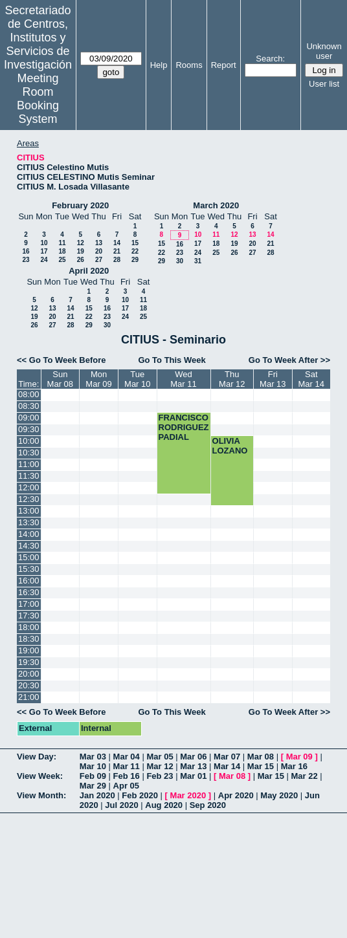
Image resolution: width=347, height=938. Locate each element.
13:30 (28, 522)
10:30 (28, 452)
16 (25, 251)
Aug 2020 (164, 805)
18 (61, 251)
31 (197, 261)
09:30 (28, 429)
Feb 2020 (140, 795)
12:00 (28, 487)
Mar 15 (260, 766)
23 (25, 259)
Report (223, 65)
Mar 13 (193, 766)
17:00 (28, 604)
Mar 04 (126, 756)
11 (61, 242)
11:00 (28, 464)
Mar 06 (193, 756)
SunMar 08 (60, 379)
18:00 (28, 627)
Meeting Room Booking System (38, 98)
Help (159, 65)
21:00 (28, 697)
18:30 (28, 639)
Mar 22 (304, 776)
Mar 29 (93, 786)
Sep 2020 (208, 805)
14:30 (28, 546)
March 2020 (216, 205)
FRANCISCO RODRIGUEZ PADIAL (184, 427)
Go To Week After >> (289, 360)
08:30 (28, 406)
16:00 (28, 580)
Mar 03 (93, 756)
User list (324, 84)
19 (80, 251)
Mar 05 (159, 756)
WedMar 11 (183, 379)
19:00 (28, 650)
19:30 (28, 662)
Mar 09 (299, 756)
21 (116, 251)
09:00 (28, 417)
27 (98, 259)
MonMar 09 (98, 379)
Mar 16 (294, 766)
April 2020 (89, 271)
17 (43, 251)
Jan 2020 (97, 795)
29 (135, 259)
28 (116, 259)
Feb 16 (126, 776)
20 (98, 251)
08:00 (28, 394)
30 (179, 261)
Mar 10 (93, 766)
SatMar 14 (311, 379)
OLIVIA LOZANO (230, 445)
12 (80, 242)
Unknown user (323, 51)
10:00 (28, 441)
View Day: (36, 756)
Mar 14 (227, 766)
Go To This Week (171, 360)
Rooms (188, 65)
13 (98, 242)
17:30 (28, 615)
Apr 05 (126, 786)
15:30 (28, 569)
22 (135, 251)
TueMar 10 (137, 379)
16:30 (28, 592)
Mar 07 (227, 756)
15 (135, 242)
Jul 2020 (121, 805)
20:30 (28, 685)
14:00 (28, 534)
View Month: (41, 795)
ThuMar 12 (232, 379)
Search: (270, 58)
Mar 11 (126, 766)
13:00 (28, 511)
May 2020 (279, 795)
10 (43, 242)
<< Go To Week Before (61, 360)
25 (61, 259)
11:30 (28, 476)
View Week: (40, 776)
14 (116, 242)
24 (43, 259)
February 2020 (80, 205)
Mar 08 (260, 756)
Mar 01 (193, 776)
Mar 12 (159, 766)
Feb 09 (93, 776)
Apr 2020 (236, 795)
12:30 (28, 499)
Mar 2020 (188, 795)
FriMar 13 (272, 379)
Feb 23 (159, 776)
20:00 (28, 674)
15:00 (28, 557)
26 (80, 259)
